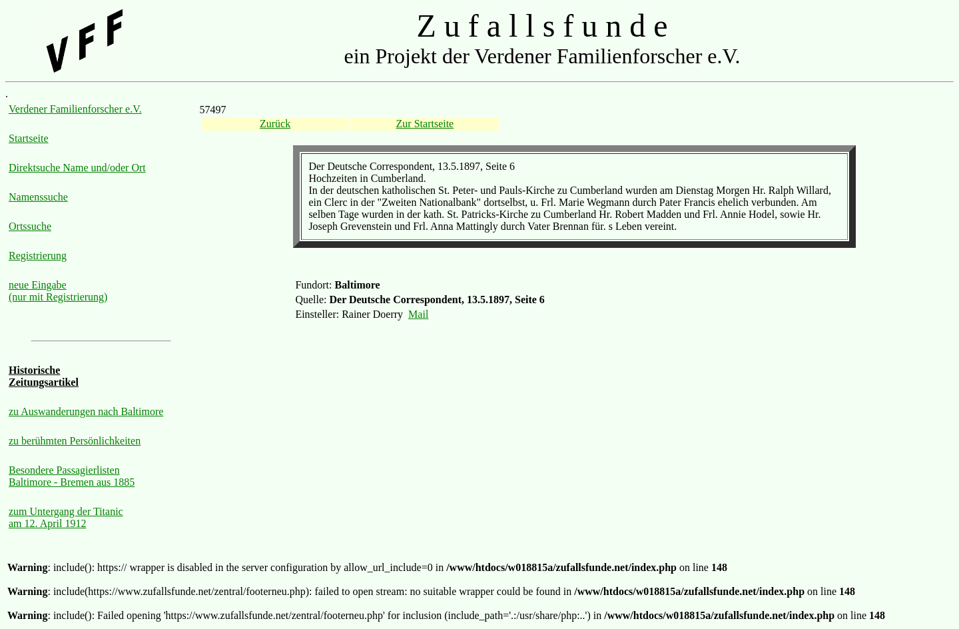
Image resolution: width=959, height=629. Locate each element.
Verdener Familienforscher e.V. (75, 109)
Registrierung (38, 255)
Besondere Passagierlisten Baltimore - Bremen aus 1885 (72, 476)
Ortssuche (30, 226)
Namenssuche (38, 197)
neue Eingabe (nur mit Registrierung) (58, 291)
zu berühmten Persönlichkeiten (75, 440)
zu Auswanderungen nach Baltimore (86, 411)
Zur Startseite (425, 123)
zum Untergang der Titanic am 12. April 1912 (66, 517)
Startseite (29, 138)
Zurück (275, 123)
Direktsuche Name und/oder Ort (77, 167)
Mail (418, 314)
